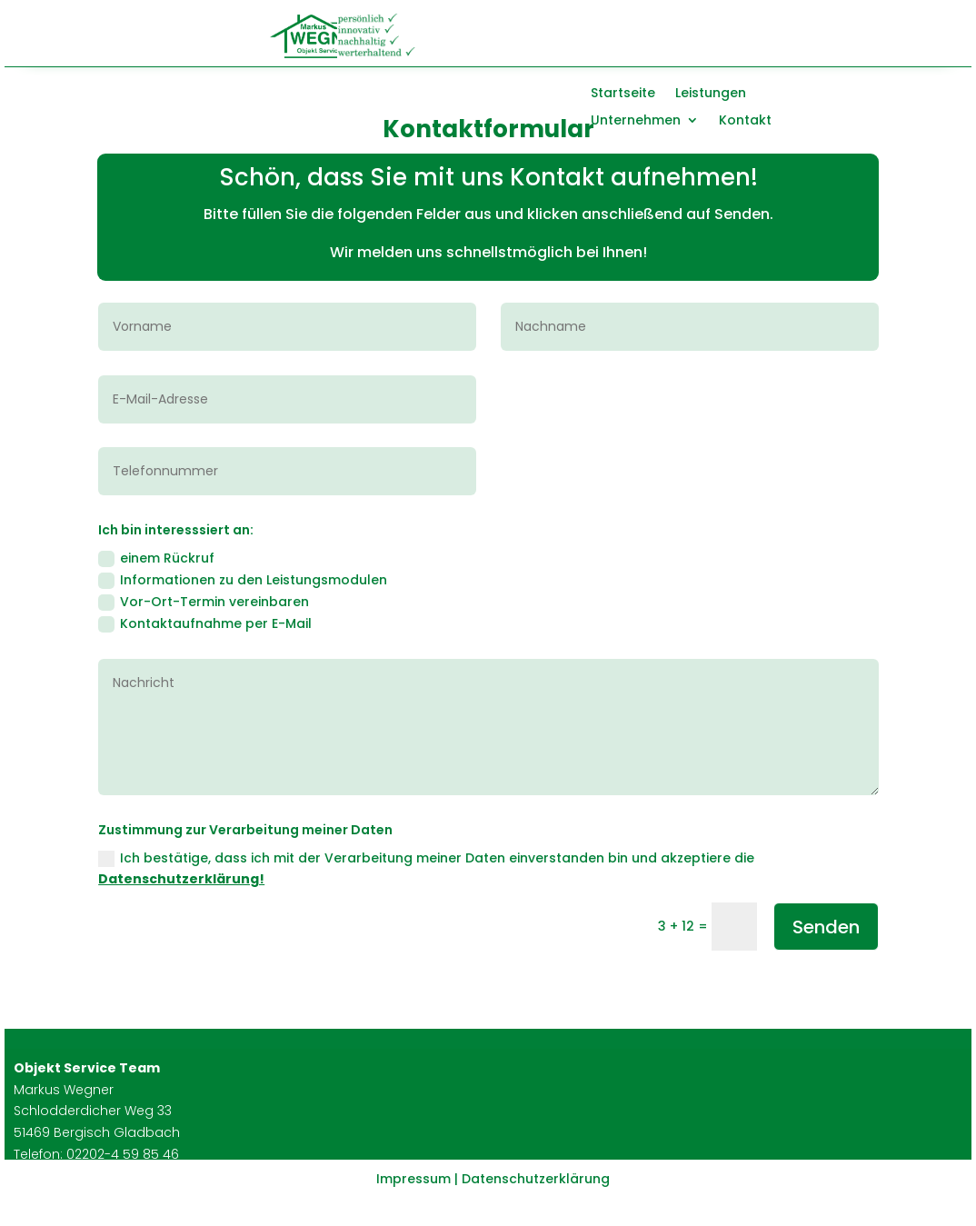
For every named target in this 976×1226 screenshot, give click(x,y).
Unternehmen (636, 121)
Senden (826, 927)
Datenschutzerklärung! (181, 879)
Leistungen (710, 94)
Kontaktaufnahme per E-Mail (205, 623)
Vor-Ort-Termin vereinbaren (203, 602)
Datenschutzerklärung (536, 1179)
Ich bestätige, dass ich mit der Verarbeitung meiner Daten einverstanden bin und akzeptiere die (426, 869)
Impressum (413, 1179)
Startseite (623, 94)
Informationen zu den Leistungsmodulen (242, 580)
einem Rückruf (156, 558)
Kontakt (745, 121)
